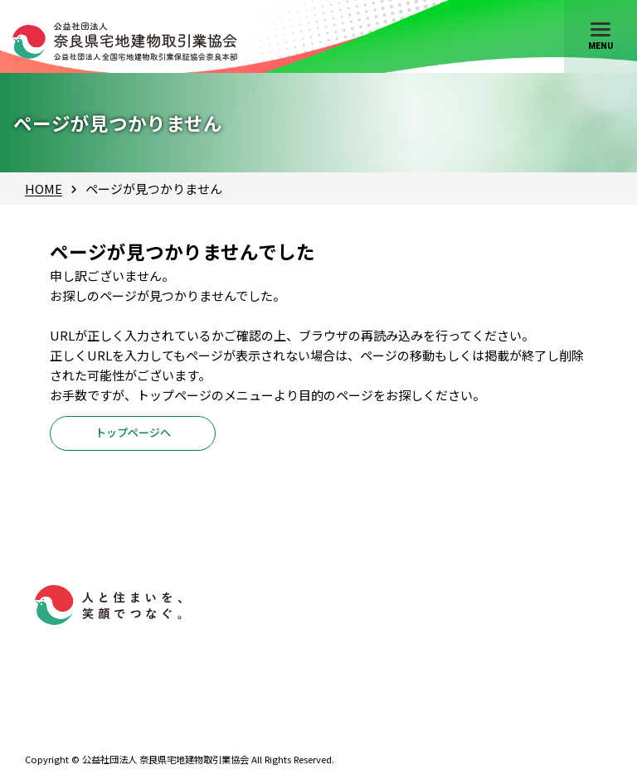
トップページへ (133, 437)
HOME (43, 188)
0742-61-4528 (98, 723)
